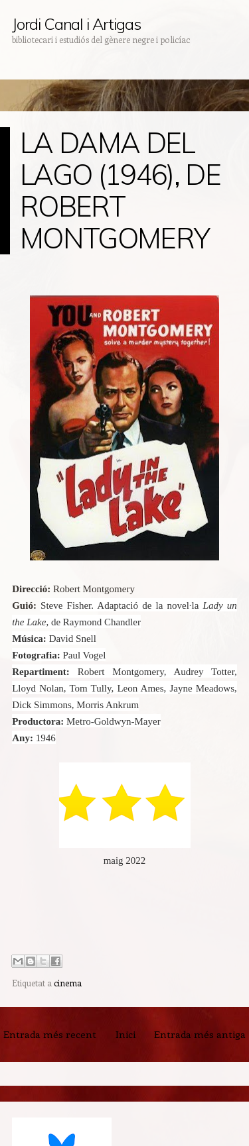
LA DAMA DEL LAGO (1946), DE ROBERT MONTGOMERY (120, 190)
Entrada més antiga (200, 1034)
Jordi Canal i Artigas (76, 24)
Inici (125, 1034)
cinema (68, 982)
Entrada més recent (49, 1034)
